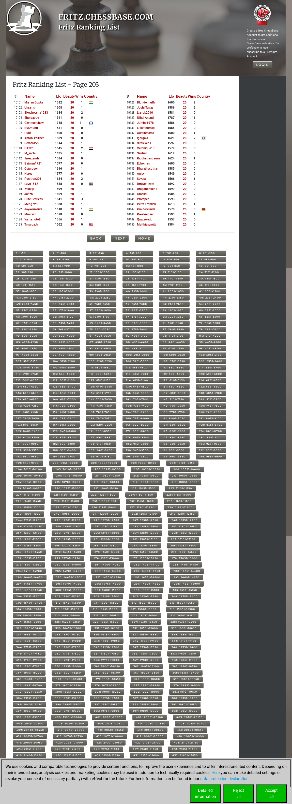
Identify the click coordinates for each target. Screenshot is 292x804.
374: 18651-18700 (29, 685)
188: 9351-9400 (64, 450)
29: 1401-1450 (173, 278)
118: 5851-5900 (137, 374)
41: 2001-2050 (173, 291)
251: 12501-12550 (107, 526)
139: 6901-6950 (27, 399)
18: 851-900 (208, 265)
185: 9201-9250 (174, 443)
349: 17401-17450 (29, 653)
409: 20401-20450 (30, 729)
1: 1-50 (21, 253)
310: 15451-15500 (68, 602)
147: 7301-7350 (100, 405)
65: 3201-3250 (173, 316)
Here (215, 772)
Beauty (69, 96)
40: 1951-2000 (136, 291)
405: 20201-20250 (70, 723)
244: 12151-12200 (29, 520)
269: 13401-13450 (29, 551)
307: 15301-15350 (145, 596)
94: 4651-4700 (137, 348)
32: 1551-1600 (63, 285)
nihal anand (145, 118)
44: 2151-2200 (63, 297)
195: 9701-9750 (100, 456)
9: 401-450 (97, 259)
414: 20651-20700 (29, 736)
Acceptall (271, 793)
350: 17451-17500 (68, 653)
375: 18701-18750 (68, 685)
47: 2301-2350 (173, 297)
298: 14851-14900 (187, 583)
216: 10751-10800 (106, 482)
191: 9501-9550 (174, 450)
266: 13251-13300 (106, 545)
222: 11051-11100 (143, 488)
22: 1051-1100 (136, 272)
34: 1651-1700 (136, 285)
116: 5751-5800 (64, 374)
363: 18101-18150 (184, 666)
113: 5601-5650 (174, 367)
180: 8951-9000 (211, 437)
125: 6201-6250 (174, 380)
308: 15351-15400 (185, 596)
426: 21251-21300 (106, 749)
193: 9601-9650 (27, 456)
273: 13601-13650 (184, 551)
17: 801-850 (171, 265)
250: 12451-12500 (69, 526)
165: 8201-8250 (100, 424)
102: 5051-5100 (210, 354)
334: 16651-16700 (29, 634)
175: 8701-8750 (27, 437)
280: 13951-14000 (68, 564)
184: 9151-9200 (137, 443)
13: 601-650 (24, 265)
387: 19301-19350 (145, 698)
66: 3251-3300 (209, 316)
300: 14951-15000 (68, 590)
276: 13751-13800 (106, 558)
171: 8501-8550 (100, 431)
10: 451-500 (135, 259)
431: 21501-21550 (107, 755)
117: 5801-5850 (100, 374)
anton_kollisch (34, 138)
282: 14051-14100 (147, 564)
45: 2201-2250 (100, 297)
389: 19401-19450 (29, 704)
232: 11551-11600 (142, 501)
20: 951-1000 (62, 272)
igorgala (142, 138)
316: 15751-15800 (105, 609)
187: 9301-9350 (27, 450)
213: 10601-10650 (184, 475)
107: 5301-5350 (174, 361)
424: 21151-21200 (29, 749)
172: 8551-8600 (137, 431)
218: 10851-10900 (185, 482)
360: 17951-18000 (68, 666)
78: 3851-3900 (210, 329)
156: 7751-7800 (210, 412)
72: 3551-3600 (209, 323)
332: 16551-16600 (145, 628)
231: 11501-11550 (104, 501)
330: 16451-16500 (68, 628)
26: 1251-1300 (63, 278)
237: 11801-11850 (142, 507)
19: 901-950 (24, 272)
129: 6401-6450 (100, 386)
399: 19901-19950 (29, 717)
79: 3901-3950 (26, 335)
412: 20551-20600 (150, 729)
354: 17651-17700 (29, 660)
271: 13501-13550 (107, 551)
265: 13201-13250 (67, 545)
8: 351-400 (61, 259)
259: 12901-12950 (29, 539)
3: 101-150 (96, 253)
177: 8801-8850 (101, 437)
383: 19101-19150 (185, 691)
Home (144, 238)
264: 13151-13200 (28, 545)
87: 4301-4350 (100, 342)
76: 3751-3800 (136, 329)
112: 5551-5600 (137, 367)
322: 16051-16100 (144, 615)
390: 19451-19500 (69, 704)
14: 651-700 (61, 265)
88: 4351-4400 (137, 342)
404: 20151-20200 (29, 723)
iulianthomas (146, 128)
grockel (142, 194)
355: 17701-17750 (68, 660)
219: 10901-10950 (29, 488)
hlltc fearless (33, 199)
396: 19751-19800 (106, 710)
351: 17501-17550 (106, 653)
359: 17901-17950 (29, 666)
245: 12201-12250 (68, 520)
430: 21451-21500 (69, 755)
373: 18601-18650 (186, 679)
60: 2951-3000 (210, 310)
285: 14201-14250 (68, 571)
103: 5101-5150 (27, 361)
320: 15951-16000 (67, 615)
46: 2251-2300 (136, 297)
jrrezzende (31, 158)
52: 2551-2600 (136, 304)
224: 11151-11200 (28, 494)
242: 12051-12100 (144, 513)
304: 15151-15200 (29, 596)
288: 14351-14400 (187, 571)
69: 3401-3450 (100, 323)
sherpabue (31, 118)
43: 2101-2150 (26, 297)
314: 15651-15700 (28, 609)
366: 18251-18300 (107, 672)
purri (27, 133)
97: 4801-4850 (27, 354)
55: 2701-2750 (26, 310)
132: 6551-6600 (210, 386)
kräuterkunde (146, 209)
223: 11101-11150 (180, 488)
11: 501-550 (171, 259)
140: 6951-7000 (64, 399)
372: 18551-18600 (147, 679)
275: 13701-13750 (67, 558)
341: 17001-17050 (107, 640)
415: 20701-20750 (69, 736)
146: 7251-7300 (64, 405)
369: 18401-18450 (29, 679)
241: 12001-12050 (105, 513)
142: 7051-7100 (137, 399)
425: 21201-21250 (68, 749)
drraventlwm (145, 184)
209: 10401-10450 (29, 475)
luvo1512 (31, 184)
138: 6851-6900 (210, 393)
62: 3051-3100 (63, 316)
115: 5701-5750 (27, 374)
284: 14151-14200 (29, 571)
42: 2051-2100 (209, 291)
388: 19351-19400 (185, 698)
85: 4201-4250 (27, 342)
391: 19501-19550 (107, 704)
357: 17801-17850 (146, 660)
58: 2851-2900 (137, 310)
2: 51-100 (59, 253)
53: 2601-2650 (173, 304)
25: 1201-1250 (26, 278)
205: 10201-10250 (68, 469)
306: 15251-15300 (106, 596)
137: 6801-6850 (174, 393)
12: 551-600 (207, 259)
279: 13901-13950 (29, 564)
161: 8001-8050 (174, 418)
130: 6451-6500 (137, 386)
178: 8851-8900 (137, 437)
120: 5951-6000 (210, 374)
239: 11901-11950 (28, 513)
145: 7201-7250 (27, 405)
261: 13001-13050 (106, 539)
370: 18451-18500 (69, 679)
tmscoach (31, 224)
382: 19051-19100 (146, 691)
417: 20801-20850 (150, 736)
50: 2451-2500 (63, 304)
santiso (142, 153)
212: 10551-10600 (146, 475)
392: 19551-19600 (145, 704)
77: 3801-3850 (173, 329)
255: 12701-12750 (68, 532)
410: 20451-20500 (71, 729)
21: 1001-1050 (99, 272)
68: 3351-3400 (63, 323)
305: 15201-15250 (68, 596)
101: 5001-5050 (174, 354)
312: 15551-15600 (144, 602)
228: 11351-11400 (178, 494)
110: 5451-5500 (64, 367)
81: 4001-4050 (100, 335)
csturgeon (31, 168)
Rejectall (238, 793)
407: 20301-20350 (151, 723)
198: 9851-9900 (210, 456)
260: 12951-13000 (68, 539)
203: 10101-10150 (182, 462)
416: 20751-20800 (109, 736)
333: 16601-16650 (184, 628)
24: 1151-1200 (209, 272)
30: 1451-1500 (209, 278)
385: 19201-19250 (68, 698)
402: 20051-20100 (149, 717)
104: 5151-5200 (64, 361)
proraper (143, 199)
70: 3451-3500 (137, 323)
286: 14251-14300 (108, 571)
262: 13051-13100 (145, 539)
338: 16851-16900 (185, 634)
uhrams (29, 107)
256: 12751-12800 (106, 532)
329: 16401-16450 (29, 628)
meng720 (31, 204)
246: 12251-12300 (106, 520)
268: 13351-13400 (183, 545)
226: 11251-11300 (103, 494)
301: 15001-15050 (108, 590)
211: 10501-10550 (107, 475)
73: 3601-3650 (26, 329)
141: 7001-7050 (100, 399)
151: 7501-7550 (27, 412)
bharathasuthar (147, 168)
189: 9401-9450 (101, 450)
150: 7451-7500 (210, 405)
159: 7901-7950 (100, 418)
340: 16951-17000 (68, 640)
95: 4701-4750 (173, 348)
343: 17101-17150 (184, 640)
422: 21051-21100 (148, 742)
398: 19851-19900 (185, 710)
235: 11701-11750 (66, 507)
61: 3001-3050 (26, 316)
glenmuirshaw (34, 123)
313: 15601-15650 (182, 602)
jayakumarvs (33, 209)
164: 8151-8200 (64, 424)
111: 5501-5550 (100, 367)
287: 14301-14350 (147, 571)
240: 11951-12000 (67, 513)
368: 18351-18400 (186, 672)
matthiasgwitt (146, 224)
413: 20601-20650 (190, 729)
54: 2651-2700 (210, 304)
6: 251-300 (207, 253)
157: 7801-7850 (27, 418)
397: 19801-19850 (146, 710)
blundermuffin (147, 102)
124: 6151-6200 (137, 380)
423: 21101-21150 (186, 742)
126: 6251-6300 (210, 380)
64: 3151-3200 (136, 316)
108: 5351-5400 (210, 361)
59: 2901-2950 (173, 310)
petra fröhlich (146, 204)
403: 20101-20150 (189, 717)
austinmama (145, 133)
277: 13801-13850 (145, 558)
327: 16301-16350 (144, 621)
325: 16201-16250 (67, 621)
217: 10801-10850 (146, 482)
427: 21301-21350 (145, 749)
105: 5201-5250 (100, 361)
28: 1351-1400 (136, 278)
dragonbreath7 (147, 189)
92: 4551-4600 (63, 348)
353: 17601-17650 (183, 653)
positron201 (32, 179)
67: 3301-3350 (26, 323)
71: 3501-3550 (173, 323)
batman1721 (33, 163)
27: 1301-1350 (99, 278)
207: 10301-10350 (147, 469)
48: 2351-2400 (210, 297)
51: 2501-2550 (99, 304)
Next (120, 238)
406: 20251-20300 (111, 723)
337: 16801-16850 (146, 634)
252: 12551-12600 (145, 526)
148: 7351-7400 (137, 405)
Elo (59, 96)
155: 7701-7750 (174, 412)
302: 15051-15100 (146, 590)
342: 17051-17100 (146, 640)
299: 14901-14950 (29, 590)
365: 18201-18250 (68, 672)
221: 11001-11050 (106, 488)
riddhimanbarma (148, 158)
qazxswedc (144, 219)
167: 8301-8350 (174, 424)
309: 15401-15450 (29, 602)
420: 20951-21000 (69, 742)
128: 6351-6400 (64, 386)
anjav (141, 173)
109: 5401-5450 (27, 367)
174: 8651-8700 (210, 431)
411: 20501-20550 (111, 729)
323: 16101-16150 (183, 615)
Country (90, 96)
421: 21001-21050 (109, 742)
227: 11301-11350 (141, 494)
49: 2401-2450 (27, 304)
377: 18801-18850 (147, 685)
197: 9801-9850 (174, 456)
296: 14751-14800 (108, 583)
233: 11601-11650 (179, 501)
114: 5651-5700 (210, 367)
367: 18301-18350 (146, 672)
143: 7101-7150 (173, 399)
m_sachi (30, 153)
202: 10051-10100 (144, 462)
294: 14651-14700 (29, 583)
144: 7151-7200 (210, 399)
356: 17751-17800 (106, 660)
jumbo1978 (145, 123)
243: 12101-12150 (182, 513)
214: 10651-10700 (29, 482)
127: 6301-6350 (27, 386)
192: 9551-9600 (210, 450)
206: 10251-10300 (108, 469)
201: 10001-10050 (104, 462)
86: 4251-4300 (64, 342)
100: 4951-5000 (137, 354)
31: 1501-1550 (26, 285)
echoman (143, 163)
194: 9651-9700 (64, 456)
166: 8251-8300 (137, 424)
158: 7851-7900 (64, 418)
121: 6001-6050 (27, 380)
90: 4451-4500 (210, 342)
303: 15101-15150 (185, 590)
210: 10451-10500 (69, 475)
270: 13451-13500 (68, 551)
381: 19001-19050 (108, 691)
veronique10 (146, 148)
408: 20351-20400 (193, 723)
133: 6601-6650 (27, 393)
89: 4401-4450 (174, 342)
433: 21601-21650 (185, 755)
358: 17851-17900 (185, 660)
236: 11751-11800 (104, 507)
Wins (79, 96)
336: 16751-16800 (106, 634)
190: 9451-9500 (137, 450)
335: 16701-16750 (68, 634)
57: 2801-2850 (100, 310)
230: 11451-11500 (66, 501)
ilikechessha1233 (36, 112)
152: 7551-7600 (64, 412)
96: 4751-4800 (210, 348)
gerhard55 (31, 143)
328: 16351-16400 (183, 621)
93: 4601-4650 (100, 348)
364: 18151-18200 (29, 672)
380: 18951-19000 (68, 691)
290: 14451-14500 (69, 577)
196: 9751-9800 (137, 456)
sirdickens (144, 143)
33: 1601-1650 (99, 285)
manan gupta (33, 102)
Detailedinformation (205, 793)
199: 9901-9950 (27, 462)
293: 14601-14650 (186, 577)
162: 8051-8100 (210, 418)
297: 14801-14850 (147, 583)
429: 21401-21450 (29, 755)
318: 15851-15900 (182, 609)
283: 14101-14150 (185, 564)
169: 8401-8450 (28, 431)
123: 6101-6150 (100, 380)
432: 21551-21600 (146, 755)
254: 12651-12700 (29, 532)
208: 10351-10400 (187, 469)
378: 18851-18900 (187, 685)
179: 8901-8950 (174, 437)
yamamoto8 (32, 219)
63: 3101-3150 (99, 316)
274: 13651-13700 (29, 558)
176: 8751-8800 (64, 437)
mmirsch (30, 214)
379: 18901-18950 (29, 691)
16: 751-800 (134, 265)
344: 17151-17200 (29, 647)
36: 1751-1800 (209, 285)
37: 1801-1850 (26, 291)
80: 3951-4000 (64, 335)
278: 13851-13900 (184, 558)
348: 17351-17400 (184, 647)
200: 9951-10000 (65, 462)
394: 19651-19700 (29, 710)
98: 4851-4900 (64, 354)
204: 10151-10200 (29, 469)
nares (28, 173)
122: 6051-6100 (64, 380)
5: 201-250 (170, 253)
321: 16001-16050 (106, 615)
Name (29, 96)
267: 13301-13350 (144, 545)
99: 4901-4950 (100, 354)
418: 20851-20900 (190, 736)
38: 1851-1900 (63, 291)
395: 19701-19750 (68, 710)
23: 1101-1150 (172, 272)
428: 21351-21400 (185, 749)
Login (262, 65)
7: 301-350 (24, 259)
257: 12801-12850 (146, 532)
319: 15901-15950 (28, 615)
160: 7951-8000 (137, 418)
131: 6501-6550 (174, 386)
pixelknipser (145, 214)
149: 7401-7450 (174, 405)
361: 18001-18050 (107, 666)
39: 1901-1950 (99, 291)
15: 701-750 (97, 265)
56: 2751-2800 (63, 310)
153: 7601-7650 (100, 412)
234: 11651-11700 (28, 507)
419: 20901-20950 (29, 742)
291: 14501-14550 (108, 577)
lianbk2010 (145, 112)
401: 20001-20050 (109, 717)
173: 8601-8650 (174, 431)
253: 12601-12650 (184, 526)
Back (95, 238)
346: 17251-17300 (106, 647)
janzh (28, 194)
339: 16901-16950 (29, 640)
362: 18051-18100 (146, 666)
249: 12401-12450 (29, 526)
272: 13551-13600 (145, 551)
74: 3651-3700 (63, 329)
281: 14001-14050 (108, 564)
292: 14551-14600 (147, 577)
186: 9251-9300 (210, 443)
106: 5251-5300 (137, 361)
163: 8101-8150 (27, 424)
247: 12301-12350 (145, 520)
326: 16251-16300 (106, 621)
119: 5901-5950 (174, 374)
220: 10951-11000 (68, 488)
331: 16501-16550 (107, 628)
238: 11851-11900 (180, 507)
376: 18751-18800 (108, 685)
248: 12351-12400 (185, 520)
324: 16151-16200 (28, 621)
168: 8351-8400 (211, 424)
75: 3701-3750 (100, 329)
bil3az (28, 148)
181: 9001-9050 (27, 443)
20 (72, 102)
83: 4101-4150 (173, 335)
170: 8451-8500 (64, 431)
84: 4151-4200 (210, 335)
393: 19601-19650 (184, 704)
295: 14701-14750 (69, 583)
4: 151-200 (134, 253)
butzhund (31, 128)
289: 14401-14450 (29, 577)
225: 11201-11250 (66, 494)
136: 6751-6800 (137, 393)
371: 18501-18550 (108, 679)
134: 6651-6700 (64, 393)
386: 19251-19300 (106, 698)
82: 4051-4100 (137, 335)
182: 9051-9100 (64, 443)
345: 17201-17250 (68, 647)
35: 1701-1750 (173, 285)
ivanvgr (29, 189)
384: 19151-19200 (29, 698)
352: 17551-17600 (145, 653)
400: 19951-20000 (68, 717)
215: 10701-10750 (68, 482)
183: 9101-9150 (100, 443)
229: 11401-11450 (28, 501)
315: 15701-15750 (67, 609)
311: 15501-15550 (106, 602)
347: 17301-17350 (145, 647)
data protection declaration (224, 778)
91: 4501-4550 (26, 348)
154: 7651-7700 (137, 412)
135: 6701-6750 (100, 393)
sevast (141, 179)
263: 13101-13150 (183, 539)
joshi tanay (145, 107)
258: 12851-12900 (185, 532)
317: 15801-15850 (144, 609)
